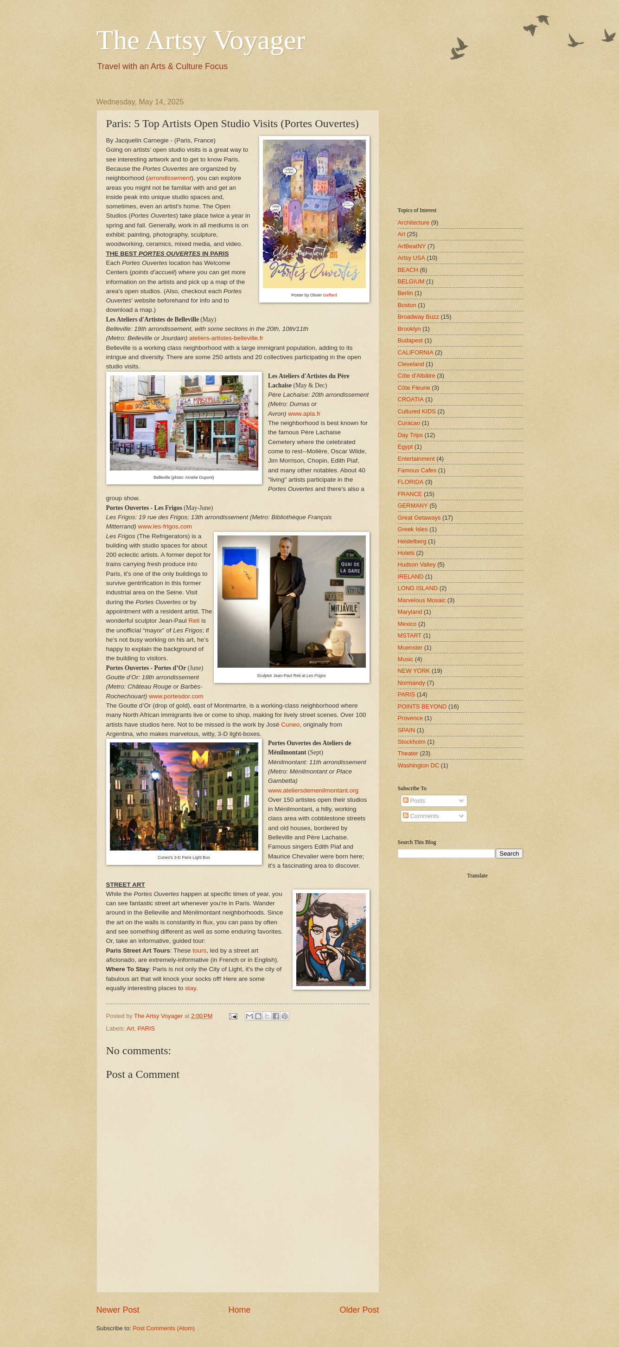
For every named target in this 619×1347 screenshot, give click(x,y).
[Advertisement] (444, 144)
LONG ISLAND (418, 588)
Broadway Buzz (418, 316)
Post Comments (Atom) (164, 1328)
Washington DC (419, 765)
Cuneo (290, 724)
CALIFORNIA (416, 352)
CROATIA (411, 399)
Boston (407, 305)
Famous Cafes (417, 470)
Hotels (406, 552)
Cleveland (411, 364)
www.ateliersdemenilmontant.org (313, 790)
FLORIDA (411, 481)
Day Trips (410, 435)
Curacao (409, 422)
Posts (414, 800)
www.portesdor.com (176, 696)
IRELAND (411, 576)
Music (406, 659)
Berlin (405, 293)
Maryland (410, 611)
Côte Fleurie (414, 387)
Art (130, 1028)
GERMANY (413, 505)
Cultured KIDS (417, 411)
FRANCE (410, 493)
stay (190, 988)
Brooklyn (409, 328)
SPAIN (406, 730)
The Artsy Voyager (201, 40)
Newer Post (118, 1310)
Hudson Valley (417, 564)
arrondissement (169, 177)
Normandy (411, 682)
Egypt (405, 446)
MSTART (410, 635)
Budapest (410, 340)
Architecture (414, 222)
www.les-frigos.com (165, 526)
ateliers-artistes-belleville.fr (226, 338)
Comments (421, 815)
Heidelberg (412, 541)
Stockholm (412, 741)
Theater (408, 753)
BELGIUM (411, 281)
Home (239, 1310)
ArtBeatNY (412, 246)
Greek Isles (413, 529)
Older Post (359, 1310)
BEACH (408, 269)
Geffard (330, 295)
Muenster (410, 647)
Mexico (407, 623)
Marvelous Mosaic (422, 600)
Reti (194, 620)
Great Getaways (419, 517)
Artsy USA (411, 257)
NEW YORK (414, 670)
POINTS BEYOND (422, 706)
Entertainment (416, 458)
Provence (410, 718)
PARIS (146, 1028)
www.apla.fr (304, 413)
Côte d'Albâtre (416, 375)
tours (199, 950)
